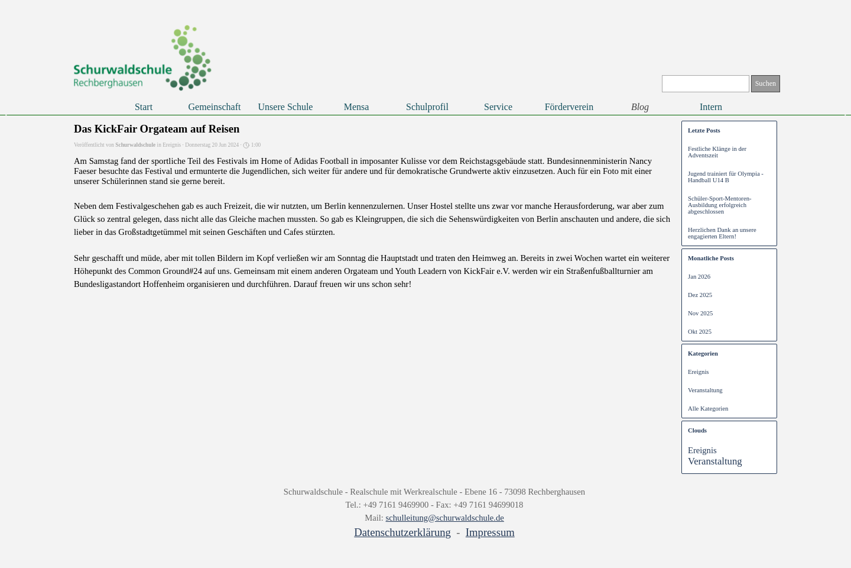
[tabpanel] (434, 513)
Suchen (765, 83)
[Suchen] (705, 83)
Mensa (356, 107)
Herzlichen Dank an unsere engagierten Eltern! (722, 233)
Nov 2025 (700, 313)
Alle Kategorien (708, 408)
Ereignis (698, 372)
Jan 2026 (699, 276)
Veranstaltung (705, 390)
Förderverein (569, 107)
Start (143, 107)
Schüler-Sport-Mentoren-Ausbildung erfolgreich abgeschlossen (720, 205)
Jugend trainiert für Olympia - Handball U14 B (726, 176)
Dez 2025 (700, 295)
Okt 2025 (700, 331)
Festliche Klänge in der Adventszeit (717, 152)
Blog (640, 107)
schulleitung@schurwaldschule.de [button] (445, 517)
